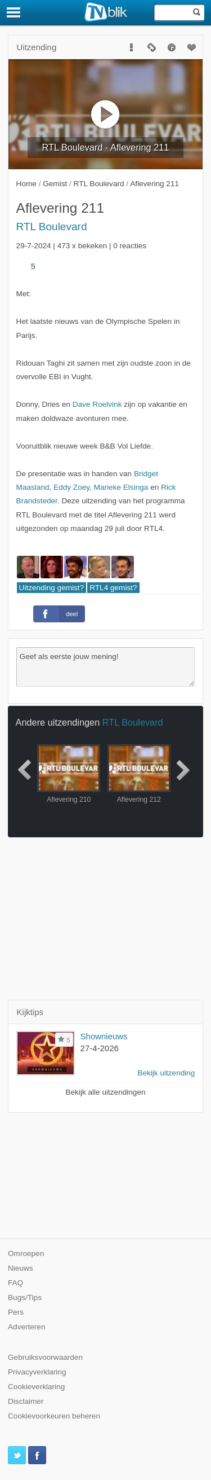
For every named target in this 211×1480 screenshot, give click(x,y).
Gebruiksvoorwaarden (45, 1357)
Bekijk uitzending (166, 1073)
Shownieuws (104, 1036)
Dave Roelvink (97, 404)
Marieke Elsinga (121, 487)
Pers (16, 1312)
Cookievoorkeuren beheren (54, 1416)
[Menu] (14, 12)
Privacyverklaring (37, 1372)
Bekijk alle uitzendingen (105, 1092)
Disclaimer (25, 1401)
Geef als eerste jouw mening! (105, 667)
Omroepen (26, 1253)
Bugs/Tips (25, 1297)
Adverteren (27, 1327)
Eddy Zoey (71, 487)
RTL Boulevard (51, 226)
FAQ (15, 1283)
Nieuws (20, 1268)
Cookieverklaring (36, 1386)
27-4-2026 (99, 1048)
